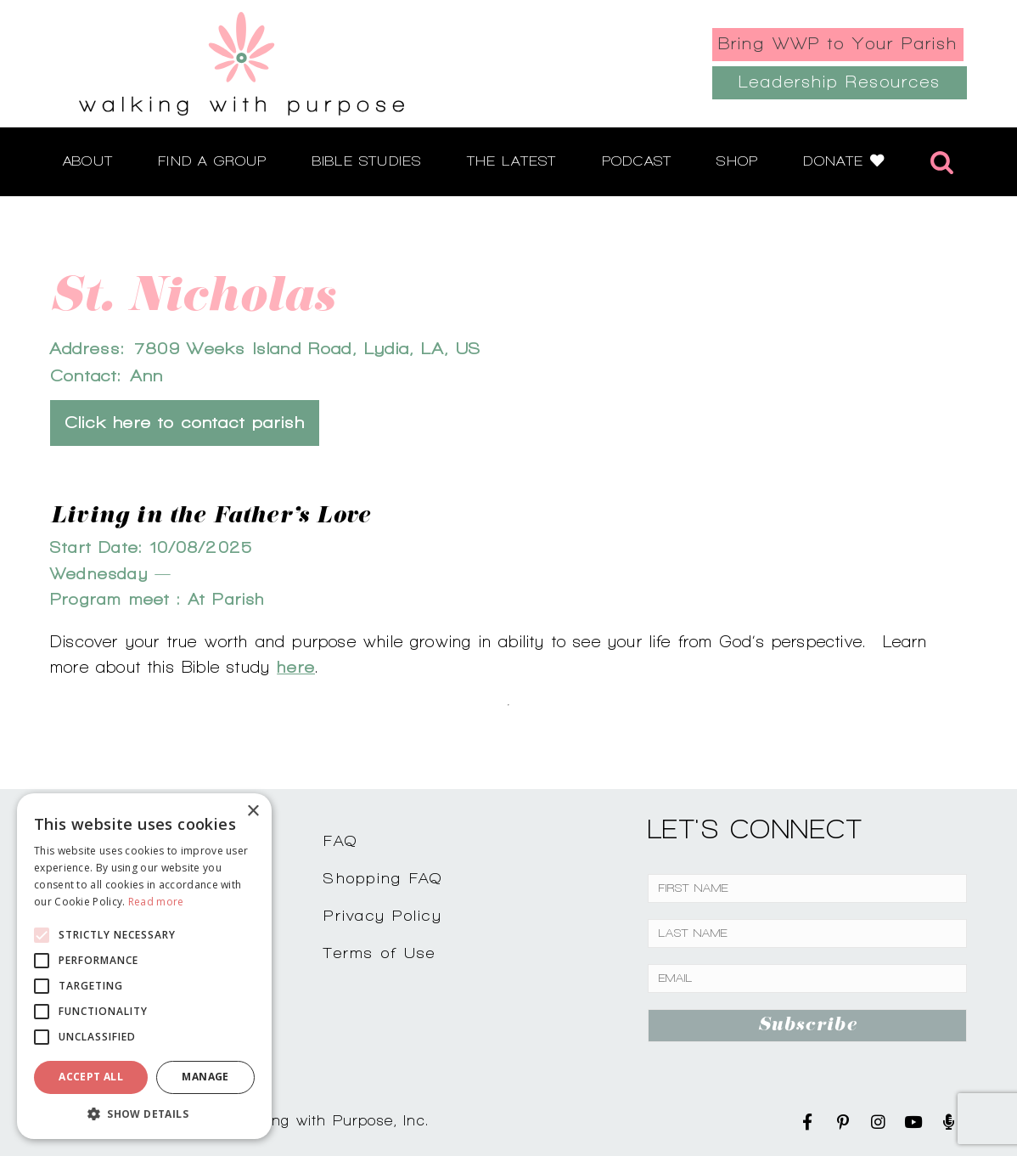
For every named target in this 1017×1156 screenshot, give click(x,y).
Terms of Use (379, 953)
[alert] (144, 966)
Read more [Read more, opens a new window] (156, 901)
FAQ (340, 840)
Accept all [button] (91, 1076)
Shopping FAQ (382, 878)
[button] (144, 1113)
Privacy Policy (382, 915)
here (296, 666)
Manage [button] (205, 1076)
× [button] (252, 811)
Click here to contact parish (185, 422)
